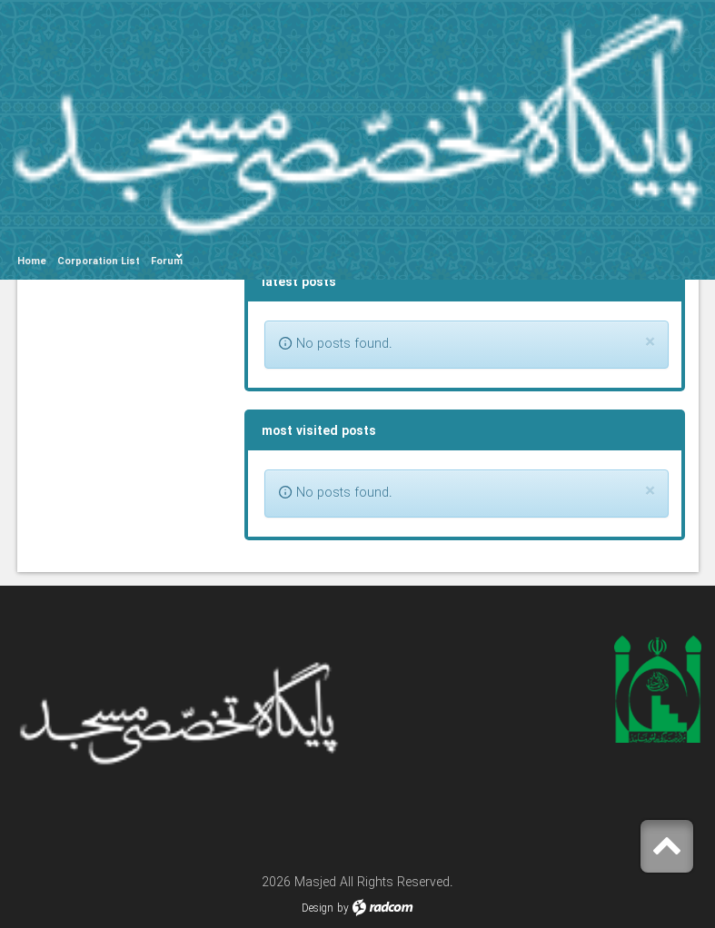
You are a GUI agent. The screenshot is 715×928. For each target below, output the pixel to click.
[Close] (650, 342)
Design (317, 908)
